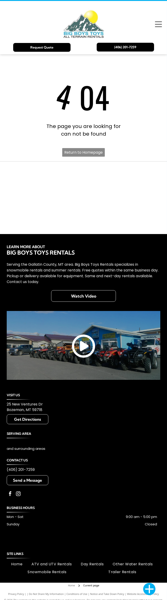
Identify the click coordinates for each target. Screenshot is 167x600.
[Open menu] (158, 24)
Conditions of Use (76, 594)
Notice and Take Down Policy (107, 594)
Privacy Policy (16, 594)
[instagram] (18, 494)
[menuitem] (17, 564)
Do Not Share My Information (46, 594)
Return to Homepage (83, 152)
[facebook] (10, 494)
